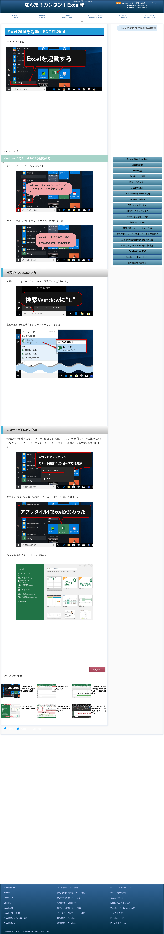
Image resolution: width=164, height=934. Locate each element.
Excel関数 (137, 171)
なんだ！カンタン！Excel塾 (54, 5)
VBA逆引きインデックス (137, 211)
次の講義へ (97, 670)
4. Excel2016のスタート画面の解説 (27, 707)
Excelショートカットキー (137, 257)
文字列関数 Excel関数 (68, 887)
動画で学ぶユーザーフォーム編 (137, 228)
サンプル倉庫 (116, 913)
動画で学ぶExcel (137, 222)
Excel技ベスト (137, 188)
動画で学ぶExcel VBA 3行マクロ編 (137, 240)
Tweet (21, 729)
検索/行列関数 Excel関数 (69, 898)
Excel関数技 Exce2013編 (15, 918)
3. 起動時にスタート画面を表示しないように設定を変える (98, 689)
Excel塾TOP (9, 887)
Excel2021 (15, 15)
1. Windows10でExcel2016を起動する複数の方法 (27, 688)
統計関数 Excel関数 (66, 923)
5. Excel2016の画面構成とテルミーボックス (63, 708)
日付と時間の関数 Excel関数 (71, 893)
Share (8, 729)
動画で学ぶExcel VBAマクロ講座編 (137, 245)
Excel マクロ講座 (118, 893)
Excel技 (7, 903)
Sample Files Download (137, 159)
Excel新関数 (137, 165)
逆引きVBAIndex (149, 15)
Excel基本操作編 (137, 199)
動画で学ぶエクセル (149, 17)
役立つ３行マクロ (137, 182)
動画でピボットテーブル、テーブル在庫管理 (137, 234)
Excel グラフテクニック (121, 887)
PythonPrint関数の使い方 (137, 5)
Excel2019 (42, 15)
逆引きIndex (122, 15)
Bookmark (35, 728)
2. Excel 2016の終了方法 (62, 687)
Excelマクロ (41, 17)
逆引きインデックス (137, 205)
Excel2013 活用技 (12, 913)
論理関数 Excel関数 (66, 903)
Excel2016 (69, 15)
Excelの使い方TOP (137, 251)
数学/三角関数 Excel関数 (69, 908)
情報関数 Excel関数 (66, 918)
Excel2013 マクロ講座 (120, 903)
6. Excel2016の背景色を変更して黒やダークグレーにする (98, 709)
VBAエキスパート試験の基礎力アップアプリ (140, 3)
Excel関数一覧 (117, 918)
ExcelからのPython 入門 (69, 17)
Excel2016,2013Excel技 (95, 17)
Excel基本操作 (123, 17)
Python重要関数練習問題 (137, 7)
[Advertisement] (54, 127)
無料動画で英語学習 (137, 263)
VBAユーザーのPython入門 (137, 194)
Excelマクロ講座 (137, 176)
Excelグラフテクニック (137, 217)
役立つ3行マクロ (118, 898)
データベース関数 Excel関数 (71, 913)
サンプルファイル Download (96, 15)
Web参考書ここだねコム (13, 932)
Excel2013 (8, 908)
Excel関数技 (15, 17)
